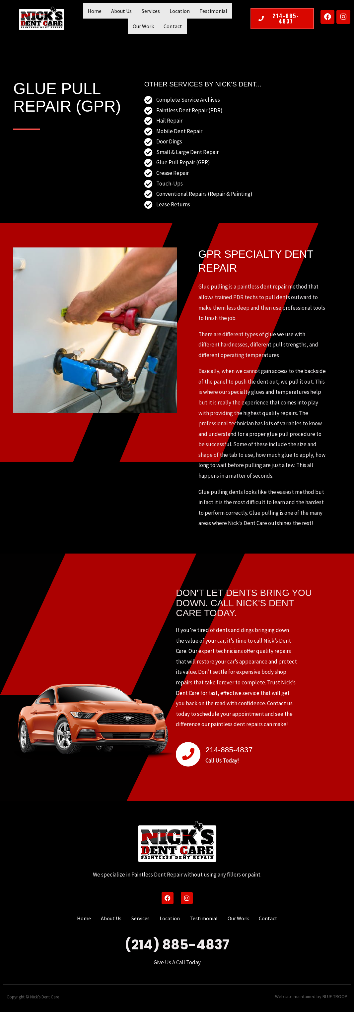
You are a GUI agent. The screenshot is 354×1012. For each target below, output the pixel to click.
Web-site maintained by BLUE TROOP (314, 996)
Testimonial (193, 11)
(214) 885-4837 (177, 944)
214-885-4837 (238, 749)
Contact (157, 26)
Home (87, 11)
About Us (111, 11)
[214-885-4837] (188, 754)
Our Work (224, 11)
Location (163, 11)
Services (137, 11)
